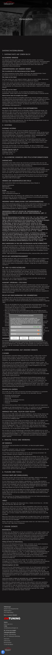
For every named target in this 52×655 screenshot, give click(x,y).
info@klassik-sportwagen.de (13, 193)
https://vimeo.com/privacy (17, 523)
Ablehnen (24, 338)
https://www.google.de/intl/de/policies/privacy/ (18, 497)
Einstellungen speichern (35, 338)
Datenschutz (7, 640)
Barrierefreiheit (7, 642)
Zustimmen (14, 338)
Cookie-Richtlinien (17, 324)
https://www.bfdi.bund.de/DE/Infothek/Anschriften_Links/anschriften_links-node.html (27, 253)
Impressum (6, 638)
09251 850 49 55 (11, 192)
